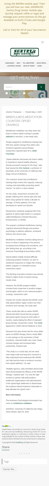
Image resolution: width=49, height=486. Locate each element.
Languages (9, 63)
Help (18, 63)
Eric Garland (24, 168)
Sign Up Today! (29, 66)
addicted (9, 137)
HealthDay (19, 442)
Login (39, 66)
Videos (28, 93)
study (40, 323)
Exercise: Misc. (9, 469)
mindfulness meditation (22, 403)
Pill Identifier (28, 63)
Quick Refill (41, 63)
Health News (13, 93)
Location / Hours (14, 66)
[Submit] (41, 87)
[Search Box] (20, 87)
